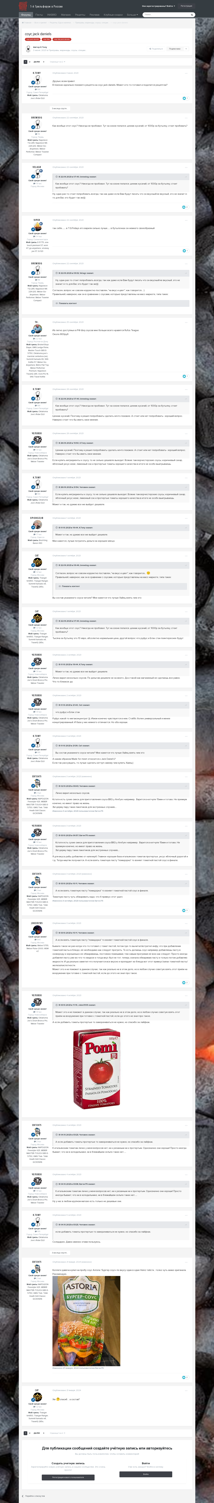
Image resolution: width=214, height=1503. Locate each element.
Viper (37, 220)
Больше (132, 14)
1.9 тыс (37, 450)
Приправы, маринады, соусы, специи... (68, 50)
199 (37, 89)
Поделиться (156, 49)
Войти (146, 1474)
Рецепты (80, 14)
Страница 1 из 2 (57, 62)
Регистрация (186, 6)
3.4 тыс (37, 236)
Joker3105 (37, 923)
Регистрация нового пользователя (68, 1477)
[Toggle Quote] (56, 176)
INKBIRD (52, 14)
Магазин (66, 14)
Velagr (37, 167)
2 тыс (37, 793)
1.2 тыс (37, 572)
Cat (37, 555)
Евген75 (36, 776)
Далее (37, 62)
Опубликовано (65, 73)
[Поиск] (159, 14)
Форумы (26, 14)
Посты (39, 14)
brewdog (36, 117)
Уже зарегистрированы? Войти (158, 6)
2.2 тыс (37, 339)
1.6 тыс (37, 183)
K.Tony (37, 73)
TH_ (37, 322)
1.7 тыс (37, 534)
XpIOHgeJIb (36, 518)
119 (37, 134)
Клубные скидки (113, 14)
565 (38, 939)
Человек (37, 433)
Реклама (94, 14)
